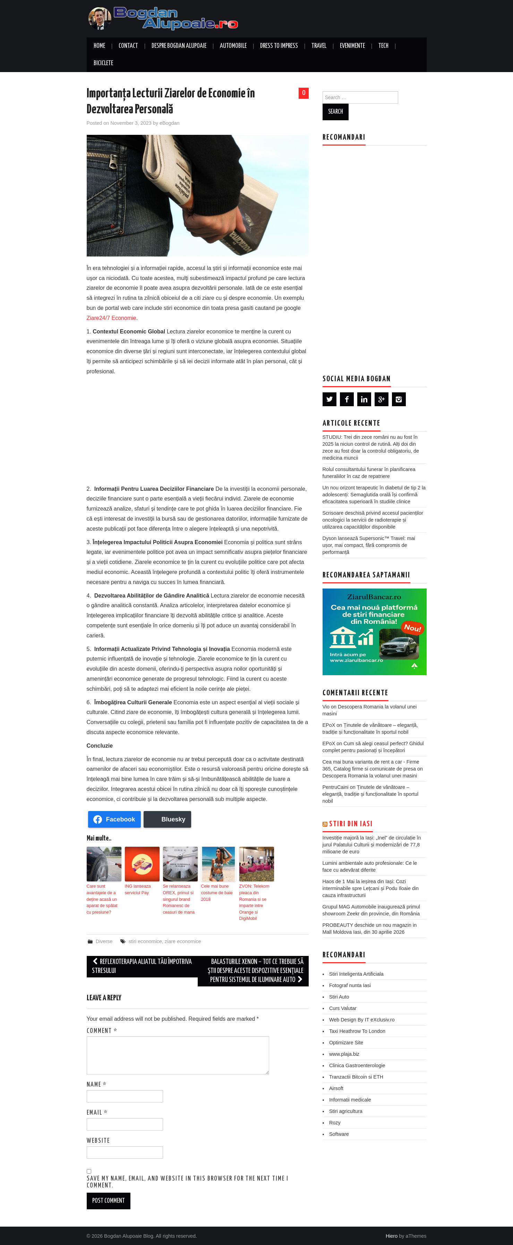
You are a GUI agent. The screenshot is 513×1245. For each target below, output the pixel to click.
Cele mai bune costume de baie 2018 (216, 892)
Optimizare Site (346, 1042)
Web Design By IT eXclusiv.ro (362, 1019)
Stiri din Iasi (351, 824)
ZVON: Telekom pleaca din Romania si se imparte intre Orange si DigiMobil (253, 902)
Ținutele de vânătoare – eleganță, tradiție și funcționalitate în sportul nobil (371, 794)
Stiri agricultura (345, 1111)
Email (97, 1111)
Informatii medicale (350, 1100)
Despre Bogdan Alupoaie (179, 46)
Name (97, 1083)
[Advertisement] (198, 428)
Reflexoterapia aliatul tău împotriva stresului (142, 965)
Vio (326, 706)
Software (339, 1134)
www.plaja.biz (344, 1054)
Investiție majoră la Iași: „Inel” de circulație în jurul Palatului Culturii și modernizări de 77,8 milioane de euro (372, 844)
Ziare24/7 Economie (111, 318)
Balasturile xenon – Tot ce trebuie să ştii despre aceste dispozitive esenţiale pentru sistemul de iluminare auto (255, 969)
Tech (383, 46)
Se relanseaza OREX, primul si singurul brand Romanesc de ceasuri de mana (178, 899)
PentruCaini (336, 787)
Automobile (233, 46)
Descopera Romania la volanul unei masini (370, 775)
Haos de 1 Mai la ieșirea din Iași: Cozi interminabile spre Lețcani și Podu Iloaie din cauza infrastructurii (371, 888)
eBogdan (170, 123)
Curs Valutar (343, 1008)
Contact (128, 46)
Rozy (335, 1122)
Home (99, 46)
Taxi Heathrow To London (357, 1031)
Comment (102, 1030)
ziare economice (183, 940)
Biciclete (103, 63)
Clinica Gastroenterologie (357, 1065)
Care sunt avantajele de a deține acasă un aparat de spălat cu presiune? (102, 899)
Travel (318, 46)
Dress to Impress (279, 46)
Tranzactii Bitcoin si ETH (356, 1077)
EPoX (329, 725)
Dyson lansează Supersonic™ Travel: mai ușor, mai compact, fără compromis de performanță (369, 545)
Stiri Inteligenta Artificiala (356, 974)
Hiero (391, 1235)
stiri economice (145, 940)
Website (98, 1140)
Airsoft (336, 1088)
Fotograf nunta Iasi (350, 985)
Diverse (104, 940)
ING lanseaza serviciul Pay (137, 889)
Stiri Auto (339, 997)
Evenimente (352, 46)
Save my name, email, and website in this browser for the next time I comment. (188, 1181)
